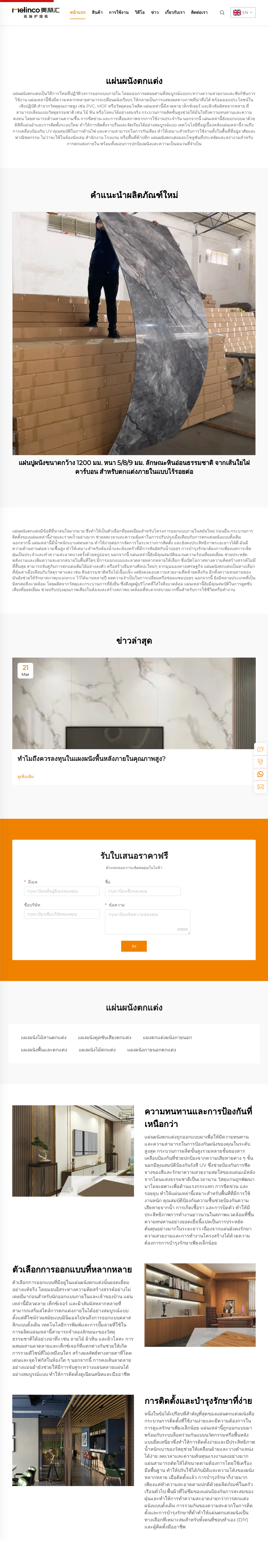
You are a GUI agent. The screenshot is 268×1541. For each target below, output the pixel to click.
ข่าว (155, 12)
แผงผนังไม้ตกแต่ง (97, 1050)
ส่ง (134, 946)
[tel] (260, 761)
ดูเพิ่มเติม (26, 776)
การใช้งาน (119, 12)
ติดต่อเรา (199, 12)
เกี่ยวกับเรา (175, 12)
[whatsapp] (260, 774)
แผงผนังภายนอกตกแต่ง (151, 1050)
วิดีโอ (140, 12)
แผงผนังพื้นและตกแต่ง (44, 1050)
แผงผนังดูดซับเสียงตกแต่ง (104, 1037)
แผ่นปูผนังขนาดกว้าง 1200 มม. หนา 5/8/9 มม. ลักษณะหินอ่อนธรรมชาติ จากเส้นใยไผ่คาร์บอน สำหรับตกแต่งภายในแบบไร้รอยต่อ (134, 467)
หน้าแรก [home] (78, 12)
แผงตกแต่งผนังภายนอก (167, 1037)
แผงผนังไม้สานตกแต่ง (43, 1037)
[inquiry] (260, 749)
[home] (35, 12)
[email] (260, 787)
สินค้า (97, 12)
